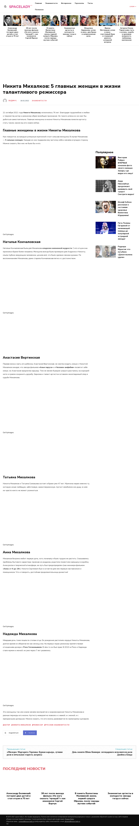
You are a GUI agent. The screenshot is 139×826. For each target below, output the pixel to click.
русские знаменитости (57, 725)
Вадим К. (13, 100)
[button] (5, 6)
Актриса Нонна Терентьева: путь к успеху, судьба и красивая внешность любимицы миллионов (126, 34)
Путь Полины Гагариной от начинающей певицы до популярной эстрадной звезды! (124, 231)
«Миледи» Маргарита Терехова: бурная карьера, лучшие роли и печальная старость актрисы (35, 753)
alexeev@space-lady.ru (72, 821)
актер (7, 725)
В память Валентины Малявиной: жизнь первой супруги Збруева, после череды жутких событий (50, 34)
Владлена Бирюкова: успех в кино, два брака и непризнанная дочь (88, 32)
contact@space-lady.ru (26, 821)
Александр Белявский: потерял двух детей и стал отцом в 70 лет (12, 32)
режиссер (38, 725)
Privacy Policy (69, 819)
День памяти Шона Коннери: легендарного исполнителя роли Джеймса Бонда (102, 753)
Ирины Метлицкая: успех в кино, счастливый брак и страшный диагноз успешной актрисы (107, 35)
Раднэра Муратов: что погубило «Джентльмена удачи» (125, 252)
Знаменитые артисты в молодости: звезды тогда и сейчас (69, 32)
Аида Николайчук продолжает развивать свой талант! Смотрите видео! (126, 188)
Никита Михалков (21, 725)
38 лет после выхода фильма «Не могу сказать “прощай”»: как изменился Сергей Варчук (31, 33)
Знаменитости (39, 101)
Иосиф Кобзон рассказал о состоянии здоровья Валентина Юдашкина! (125, 209)
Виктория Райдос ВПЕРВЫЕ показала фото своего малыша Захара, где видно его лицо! (125, 165)
